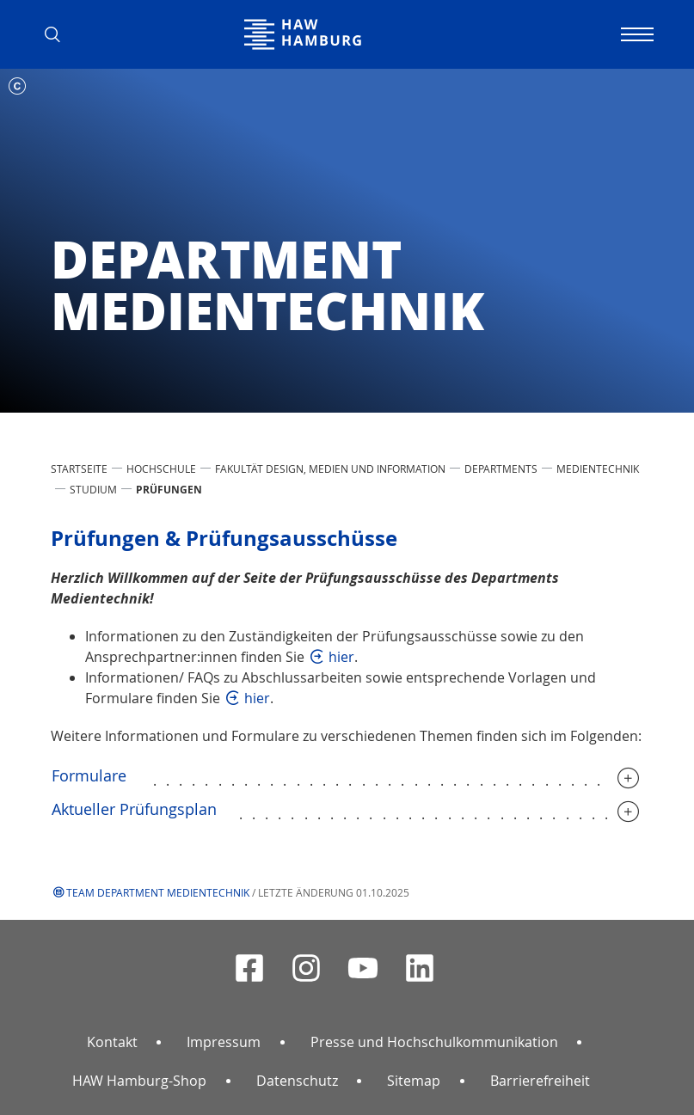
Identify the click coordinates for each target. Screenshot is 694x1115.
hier (341, 656)
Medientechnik (597, 468)
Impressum (224, 1041)
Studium (93, 489)
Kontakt (112, 1041)
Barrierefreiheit (540, 1080)
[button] (59, 34)
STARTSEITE (79, 468)
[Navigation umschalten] (635, 34)
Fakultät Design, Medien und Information (330, 468)
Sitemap (413, 1080)
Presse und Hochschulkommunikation (434, 1041)
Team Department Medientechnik (157, 892)
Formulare (91, 775)
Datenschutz (297, 1080)
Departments (500, 468)
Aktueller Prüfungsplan (134, 809)
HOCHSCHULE (161, 468)
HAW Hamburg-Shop (139, 1080)
